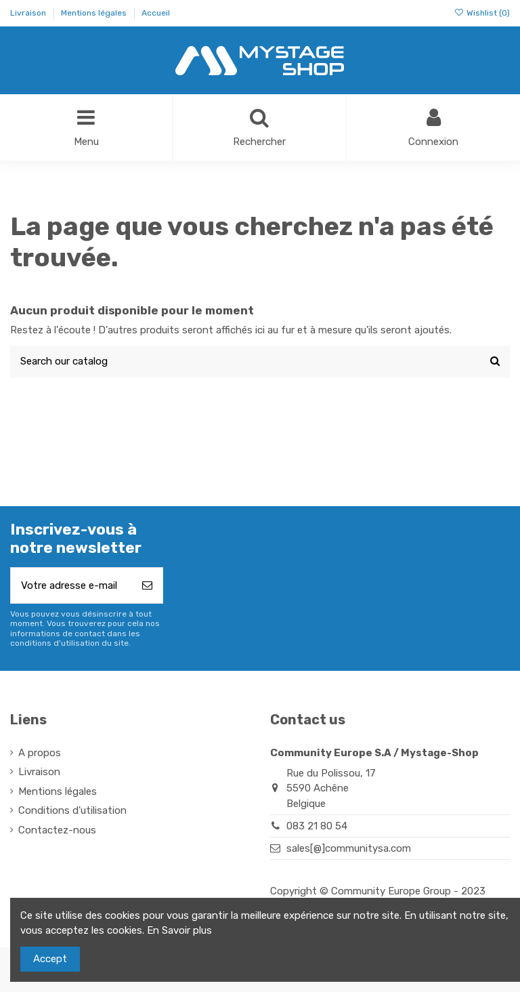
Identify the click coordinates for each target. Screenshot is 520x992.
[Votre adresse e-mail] (71, 586)
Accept (50, 959)
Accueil (156, 13)
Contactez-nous (57, 830)
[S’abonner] (147, 586)
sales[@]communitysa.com (348, 848)
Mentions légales (95, 13)
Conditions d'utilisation (72, 810)
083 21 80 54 (316, 826)
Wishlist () (482, 13)
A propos (39, 753)
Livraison (29, 13)
